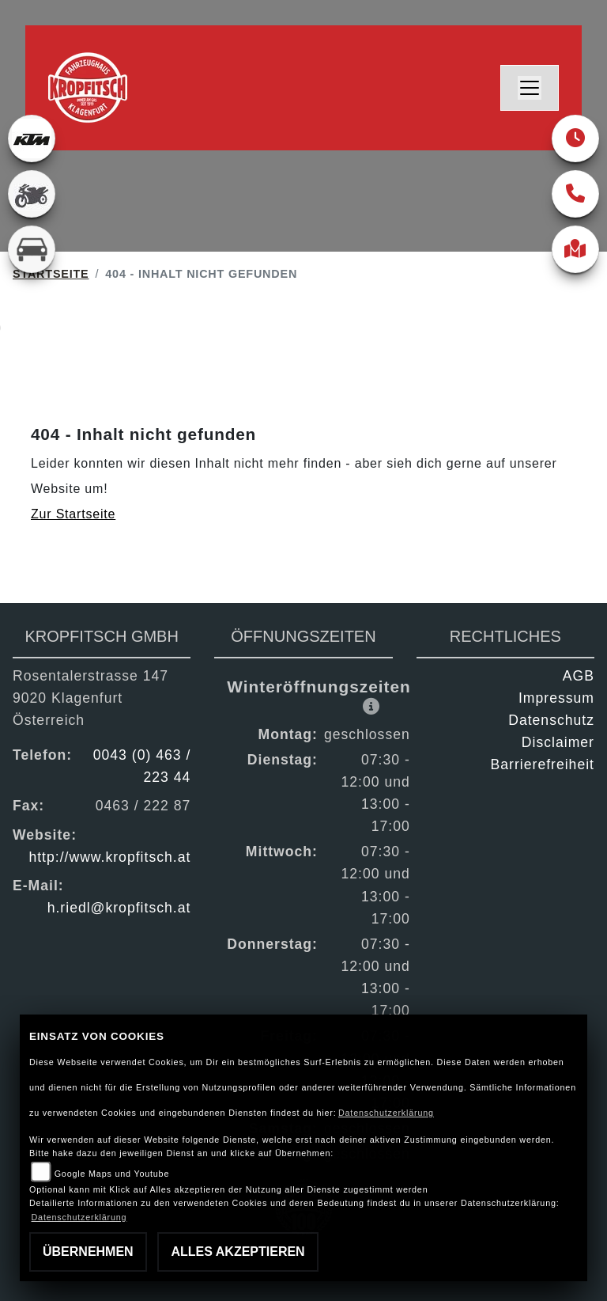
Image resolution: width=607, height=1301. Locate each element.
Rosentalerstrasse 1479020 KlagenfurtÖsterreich (90, 698)
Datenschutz (551, 720)
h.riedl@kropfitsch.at (119, 908)
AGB (578, 676)
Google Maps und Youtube (112, 1173)
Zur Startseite (73, 514)
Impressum (556, 698)
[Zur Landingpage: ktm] (31, 138)
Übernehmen (88, 1251)
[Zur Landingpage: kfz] (31, 249)
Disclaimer (558, 742)
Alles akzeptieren (237, 1251)
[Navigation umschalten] (529, 88)
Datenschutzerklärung (386, 1112)
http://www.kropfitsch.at (109, 857)
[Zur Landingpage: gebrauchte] (31, 194)
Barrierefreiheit (542, 764)
